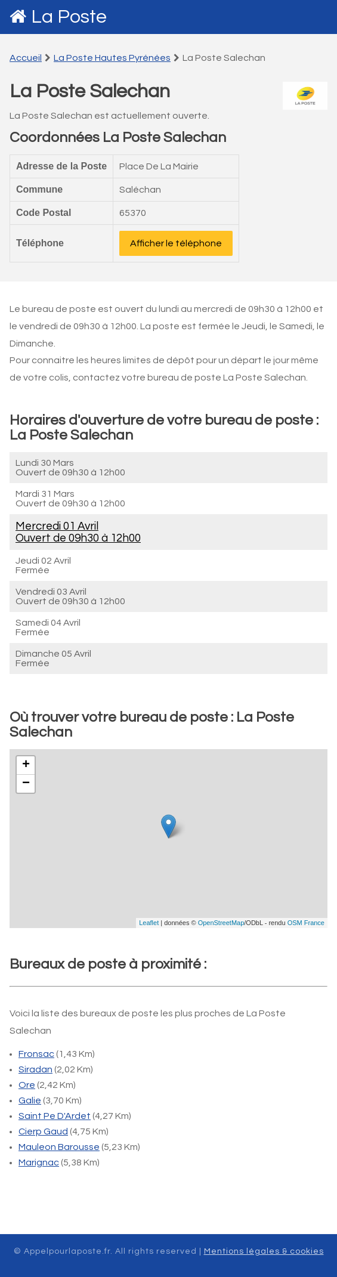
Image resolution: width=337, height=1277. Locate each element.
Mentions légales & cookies (264, 1251)
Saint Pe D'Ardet (54, 1116)
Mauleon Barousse (59, 1147)
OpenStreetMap (221, 922)
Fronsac (36, 1054)
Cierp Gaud (43, 1131)
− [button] (26, 784)
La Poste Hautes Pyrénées (112, 58)
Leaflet (149, 922)
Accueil (26, 58)
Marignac (38, 1162)
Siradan (35, 1069)
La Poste (69, 17)
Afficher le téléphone (176, 243)
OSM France (305, 922)
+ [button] (26, 765)
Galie (29, 1100)
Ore (26, 1085)
